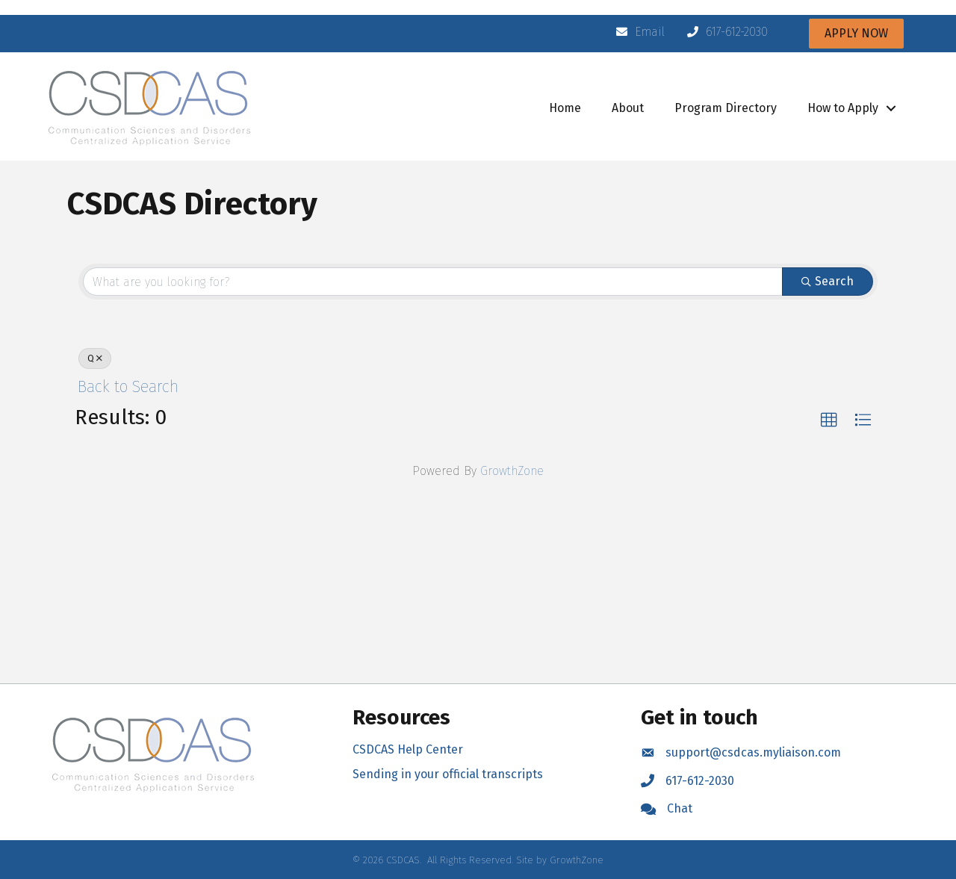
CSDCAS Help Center (408, 749)
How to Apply (842, 108)
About (628, 108)
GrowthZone (512, 471)
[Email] (637, 32)
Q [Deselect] (94, 358)
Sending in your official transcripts (448, 774)
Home (565, 108)
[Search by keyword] (433, 281)
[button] (829, 420)
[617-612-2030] (724, 32)
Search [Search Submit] (827, 281)
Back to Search (128, 387)
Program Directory (725, 108)
